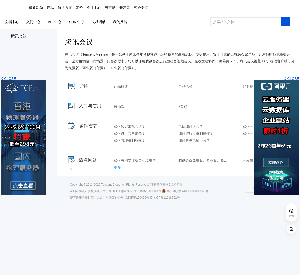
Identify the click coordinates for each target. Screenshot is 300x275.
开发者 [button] (125, 8)
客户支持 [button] (141, 8)
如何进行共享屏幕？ (130, 134)
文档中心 (12, 22)
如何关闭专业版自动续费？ (135, 160)
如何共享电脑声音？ (194, 140)
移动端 (119, 106)
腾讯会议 (19, 36)
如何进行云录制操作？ (196, 134)
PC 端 (183, 106)
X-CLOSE (291, 79)
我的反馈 (120, 22)
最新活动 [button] (36, 8)
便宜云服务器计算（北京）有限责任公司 (97, 198)
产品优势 (185, 86)
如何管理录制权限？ (130, 140)
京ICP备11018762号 (166, 198)
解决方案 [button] (65, 8)
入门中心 (33, 22)
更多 (117, 168)
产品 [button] (50, 8)
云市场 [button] (110, 8)
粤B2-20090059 (150, 191)
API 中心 (55, 22)
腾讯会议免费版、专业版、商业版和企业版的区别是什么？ (204, 160)
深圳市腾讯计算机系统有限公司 (91, 191)
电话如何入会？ (190, 126)
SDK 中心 (76, 22)
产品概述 (121, 86)
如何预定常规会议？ (130, 126)
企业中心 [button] (94, 8)
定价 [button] (79, 8)
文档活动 (99, 22)
